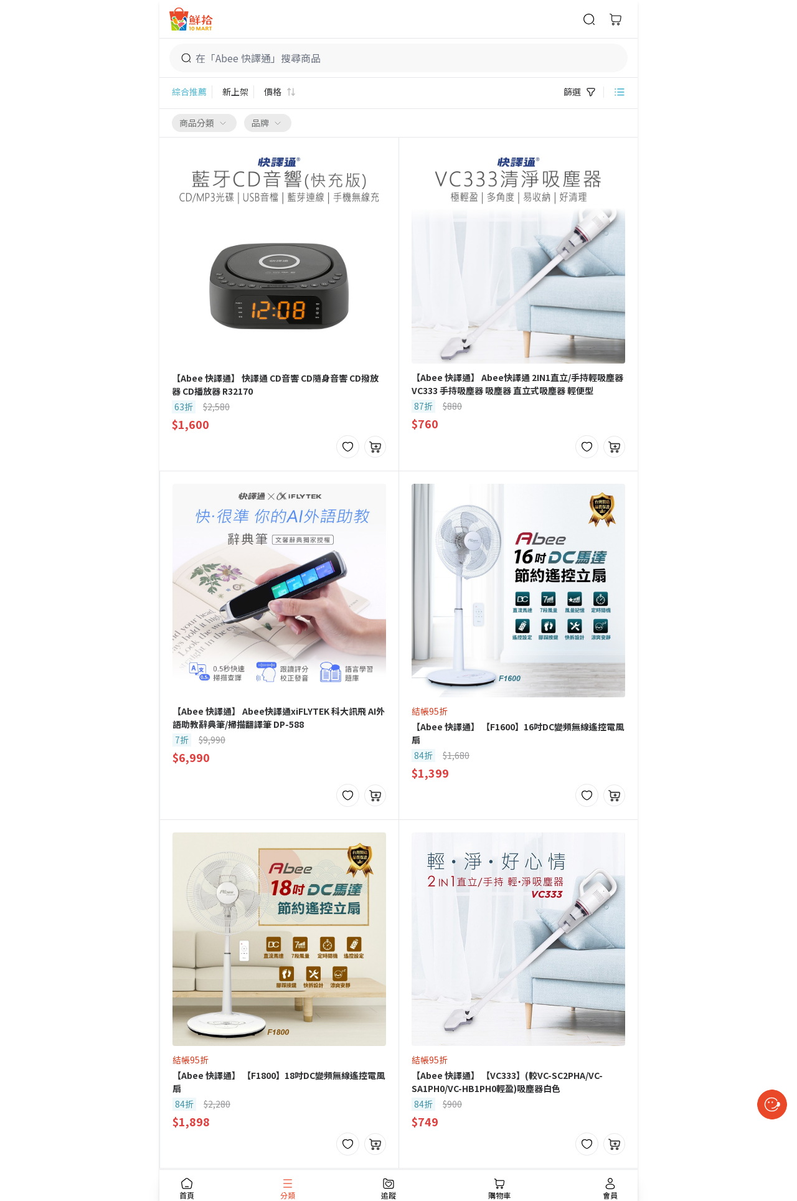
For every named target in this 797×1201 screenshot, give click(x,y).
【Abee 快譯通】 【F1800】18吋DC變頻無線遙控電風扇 (278, 1082)
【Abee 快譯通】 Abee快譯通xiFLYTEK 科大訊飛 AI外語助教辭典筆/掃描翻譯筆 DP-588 (278, 717)
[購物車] (615, 19)
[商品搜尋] (589, 19)
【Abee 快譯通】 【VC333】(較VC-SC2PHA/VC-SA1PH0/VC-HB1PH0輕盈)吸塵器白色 (507, 1082)
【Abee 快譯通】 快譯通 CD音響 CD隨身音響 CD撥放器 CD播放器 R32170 (275, 384)
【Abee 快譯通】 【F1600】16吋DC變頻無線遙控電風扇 (518, 733)
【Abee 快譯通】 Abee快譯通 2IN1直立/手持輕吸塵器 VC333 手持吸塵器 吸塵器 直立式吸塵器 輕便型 (517, 384)
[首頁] (191, 19)
